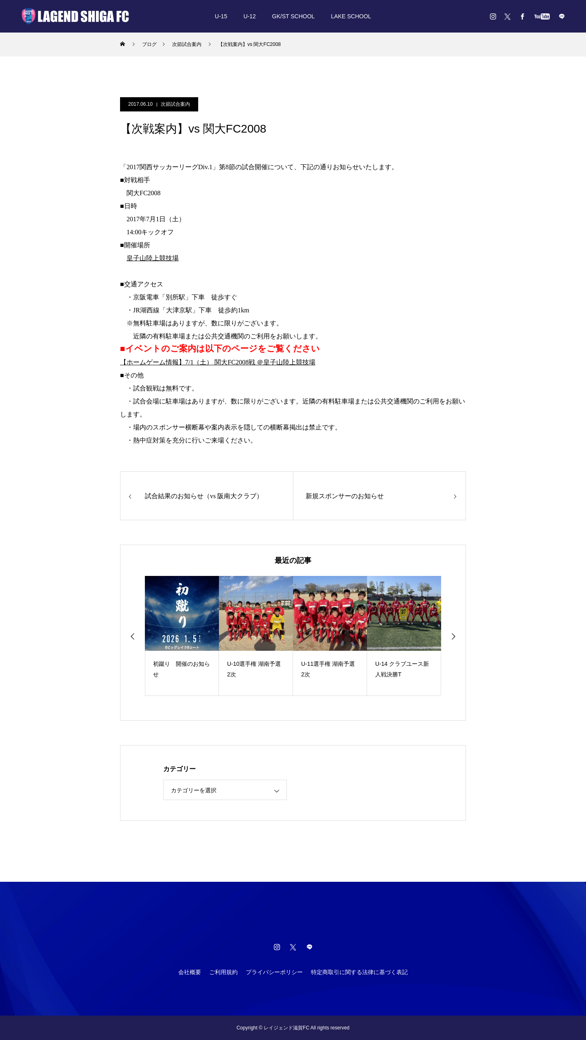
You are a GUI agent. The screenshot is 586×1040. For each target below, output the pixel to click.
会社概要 (189, 972)
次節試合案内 (175, 104)
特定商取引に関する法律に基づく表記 (359, 972)
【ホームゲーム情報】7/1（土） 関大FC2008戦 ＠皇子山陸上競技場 (217, 362)
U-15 (221, 16)
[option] (182, 636)
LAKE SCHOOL (351, 16)
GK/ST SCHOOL (293, 16)
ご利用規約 (223, 972)
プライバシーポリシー (274, 972)
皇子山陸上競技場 (153, 258)
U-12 (249, 16)
